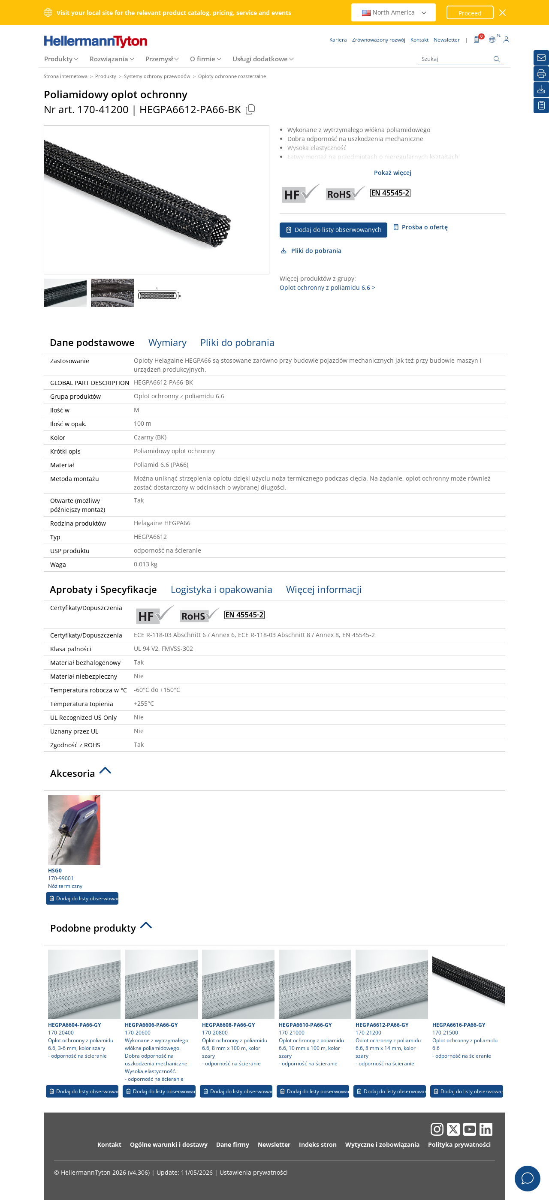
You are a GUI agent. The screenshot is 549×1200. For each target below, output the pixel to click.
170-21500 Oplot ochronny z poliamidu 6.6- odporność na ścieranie (467, 1004)
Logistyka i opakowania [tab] (221, 589)
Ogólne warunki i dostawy (169, 1144)
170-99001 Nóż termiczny (82, 842)
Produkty (58, 58)
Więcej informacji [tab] (324, 589)
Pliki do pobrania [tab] (237, 342)
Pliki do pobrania (310, 251)
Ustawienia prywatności (254, 1172)
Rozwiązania (109, 58)
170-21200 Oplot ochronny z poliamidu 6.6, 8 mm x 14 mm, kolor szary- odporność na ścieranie (391, 1008)
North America (394, 12)
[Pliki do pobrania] (541, 89)
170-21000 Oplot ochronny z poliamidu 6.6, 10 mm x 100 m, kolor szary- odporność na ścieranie (314, 1008)
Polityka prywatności (459, 1144)
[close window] (503, 13)
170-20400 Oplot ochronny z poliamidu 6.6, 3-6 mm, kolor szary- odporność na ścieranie (83, 1004)
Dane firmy (232, 1144)
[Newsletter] (541, 58)
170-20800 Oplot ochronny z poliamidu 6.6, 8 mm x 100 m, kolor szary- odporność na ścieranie (237, 1008)
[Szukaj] (461, 59)
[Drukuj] (541, 73)
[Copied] (250, 109)
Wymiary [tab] (167, 342)
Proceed (470, 13)
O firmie (202, 58)
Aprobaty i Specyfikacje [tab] (103, 589)
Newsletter (274, 1144)
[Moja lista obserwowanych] (541, 105)
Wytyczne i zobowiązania (382, 1144)
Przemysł (159, 58)
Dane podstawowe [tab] (92, 342)
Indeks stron (318, 1144)
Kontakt (109, 1144)
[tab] (274, 776)
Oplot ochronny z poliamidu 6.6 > (327, 287)
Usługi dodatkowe (260, 58)
